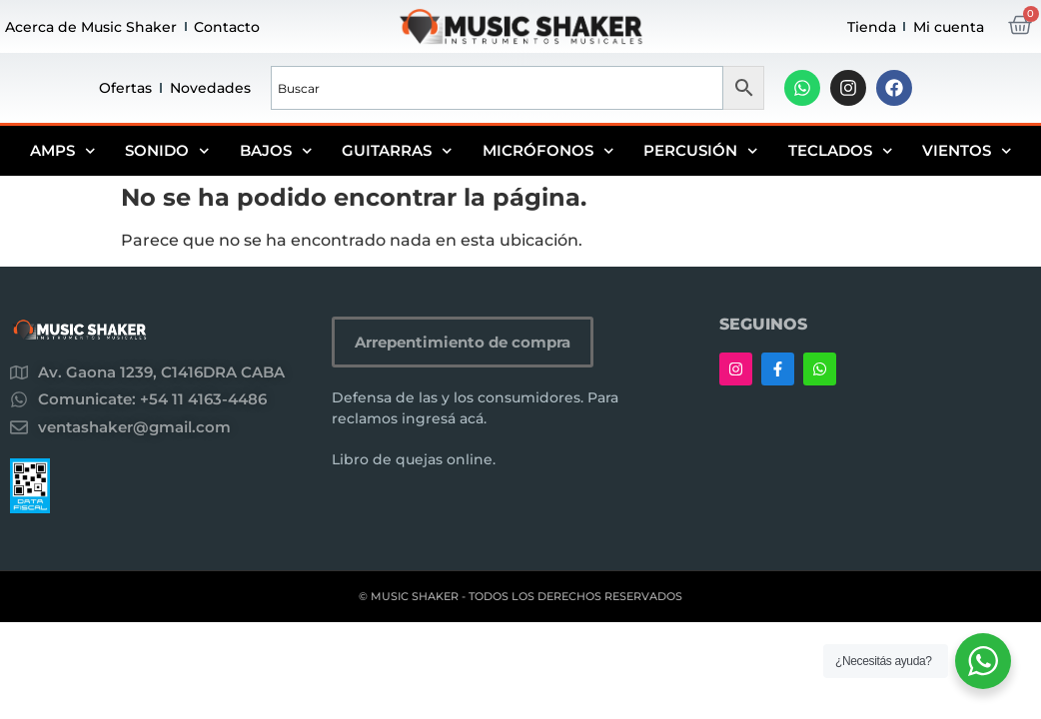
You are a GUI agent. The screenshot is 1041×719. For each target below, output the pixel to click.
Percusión (700, 151)
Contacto (227, 27)
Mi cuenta (948, 27)
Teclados (840, 151)
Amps (63, 151)
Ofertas (125, 88)
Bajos (276, 151)
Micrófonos (548, 151)
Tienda (871, 27)
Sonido (167, 151)
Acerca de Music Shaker (91, 27)
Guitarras (397, 151)
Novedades (210, 88)
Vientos (967, 151)
